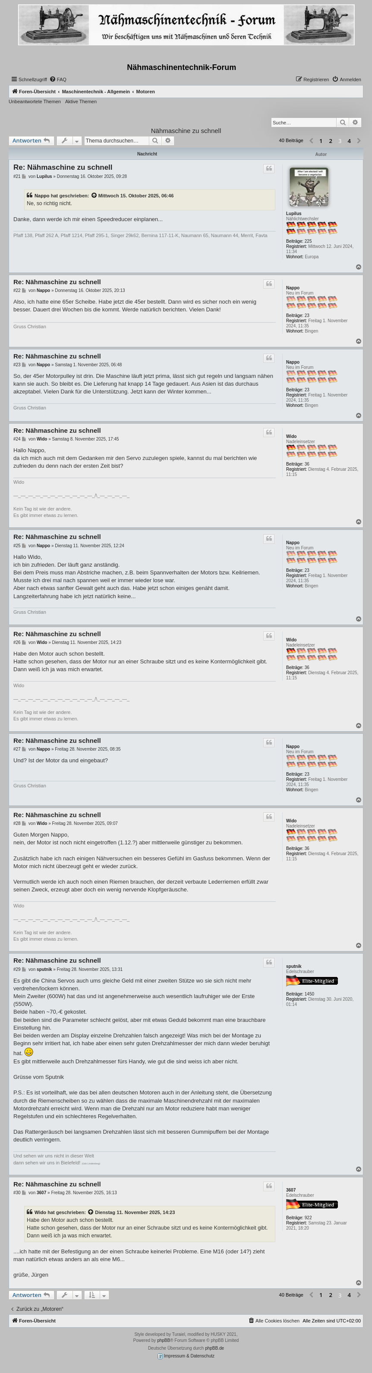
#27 (17, 749)
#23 (17, 364)
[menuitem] (57, 79)
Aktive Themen (81, 101)
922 (308, 1217)
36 (307, 464)
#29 (17, 969)
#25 (17, 545)
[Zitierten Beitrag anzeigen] (94, 196)
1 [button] (320, 141)
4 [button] (349, 141)
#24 (17, 439)
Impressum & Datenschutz (186, 1356)
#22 (17, 290)
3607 (291, 1190)
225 (308, 241)
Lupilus (294, 213)
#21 (17, 176)
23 (307, 315)
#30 (17, 1192)
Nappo (42, 195)
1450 (309, 994)
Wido (291, 436)
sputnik (294, 966)
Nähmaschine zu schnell (186, 130)
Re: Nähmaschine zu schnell (63, 167)
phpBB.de (214, 1348)
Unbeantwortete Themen (35, 101)
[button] (311, 141)
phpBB (163, 1340)
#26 (17, 642)
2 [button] (330, 141)
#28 (17, 823)
